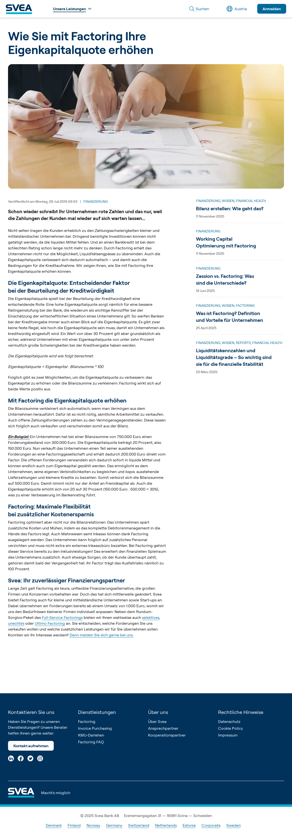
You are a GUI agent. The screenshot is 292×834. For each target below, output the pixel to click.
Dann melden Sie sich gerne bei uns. (101, 634)
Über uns (158, 712)
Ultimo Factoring (50, 623)
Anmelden (272, 8)
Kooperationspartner (167, 735)
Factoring (86, 721)
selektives (150, 617)
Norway (93, 825)
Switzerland (138, 825)
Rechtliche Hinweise (240, 712)
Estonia (189, 825)
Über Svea (157, 721)
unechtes (16, 623)
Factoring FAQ (91, 741)
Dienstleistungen (97, 712)
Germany (114, 825)
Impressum (228, 735)
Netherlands (166, 825)
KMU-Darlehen (91, 735)
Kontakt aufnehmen (30, 745)
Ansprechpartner (163, 728)
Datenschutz (229, 721)
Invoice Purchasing (95, 728)
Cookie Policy (230, 728)
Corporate (211, 825)
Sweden (233, 825)
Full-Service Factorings (62, 617)
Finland (74, 825)
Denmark (54, 825)
